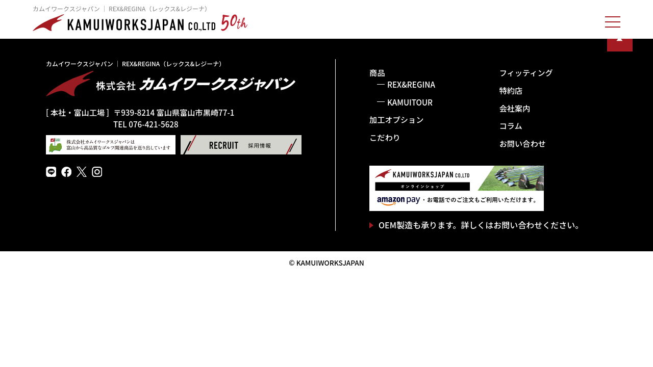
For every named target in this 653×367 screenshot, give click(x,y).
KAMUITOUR (410, 102)
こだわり (384, 137)
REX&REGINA (411, 84)
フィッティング (526, 72)
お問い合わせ (522, 143)
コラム (510, 125)
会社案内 (515, 108)
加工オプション (396, 119)
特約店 (511, 90)
